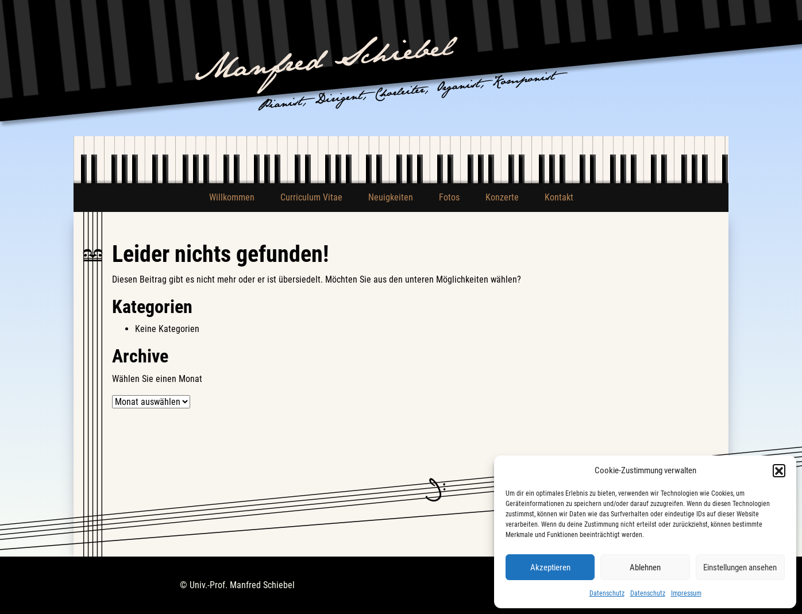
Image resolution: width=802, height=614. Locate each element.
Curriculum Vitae (311, 197)
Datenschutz (606, 593)
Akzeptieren (550, 567)
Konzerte (502, 197)
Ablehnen (645, 567)
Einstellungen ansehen (740, 567)
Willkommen (232, 197)
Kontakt (559, 197)
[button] (779, 470)
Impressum (686, 593)
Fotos (449, 197)
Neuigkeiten (390, 197)
